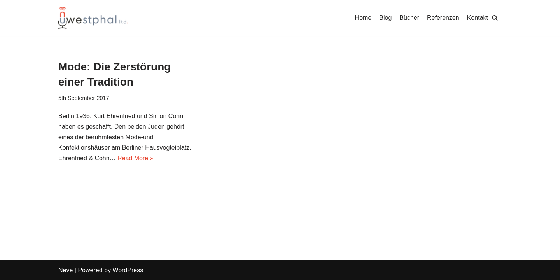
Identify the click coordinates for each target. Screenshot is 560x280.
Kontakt (477, 17)
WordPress (127, 270)
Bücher (409, 17)
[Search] (495, 18)
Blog (385, 17)
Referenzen (443, 17)
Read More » (135, 158)
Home (363, 17)
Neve (65, 270)
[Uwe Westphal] (93, 18)
